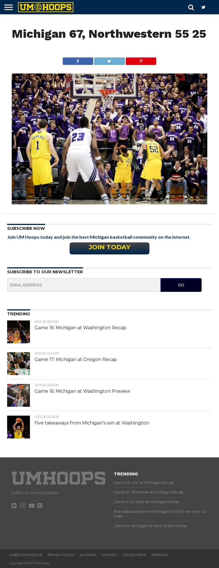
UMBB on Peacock (25, 555)
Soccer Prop (134, 555)
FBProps (160, 555)
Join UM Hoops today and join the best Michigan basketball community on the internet (98, 237)
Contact (109, 555)
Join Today (109, 247)
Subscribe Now (26, 228)
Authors (88, 555)
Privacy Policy (61, 555)
